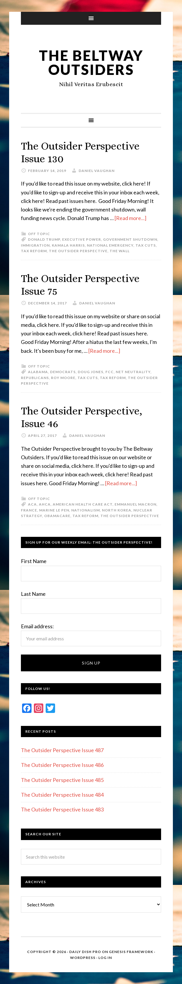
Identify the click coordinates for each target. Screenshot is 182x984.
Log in (105, 957)
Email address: (37, 626)
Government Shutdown (130, 239)
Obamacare (57, 516)
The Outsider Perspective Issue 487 (62, 750)
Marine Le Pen (54, 510)
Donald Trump (44, 239)
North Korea (116, 510)
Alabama (38, 372)
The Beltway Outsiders (91, 62)
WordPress (82, 957)
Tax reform (34, 251)
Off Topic (39, 234)
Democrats (63, 372)
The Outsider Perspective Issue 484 (62, 794)
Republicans (35, 377)
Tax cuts (145, 245)
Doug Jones (90, 372)
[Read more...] (130, 218)
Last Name (33, 594)
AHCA (45, 504)
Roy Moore (63, 377)
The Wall (120, 251)
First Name (34, 561)
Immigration (35, 245)
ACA (32, 504)
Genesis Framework (131, 951)
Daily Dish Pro (85, 951)
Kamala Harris (68, 245)
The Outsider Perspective (78, 251)
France (29, 510)
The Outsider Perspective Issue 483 (62, 809)
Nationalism (85, 510)
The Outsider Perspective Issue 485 (62, 780)
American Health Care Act (82, 504)
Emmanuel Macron (135, 504)
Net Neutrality (133, 372)
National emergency (110, 245)
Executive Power (81, 239)
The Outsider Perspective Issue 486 (62, 765)
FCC (109, 372)
